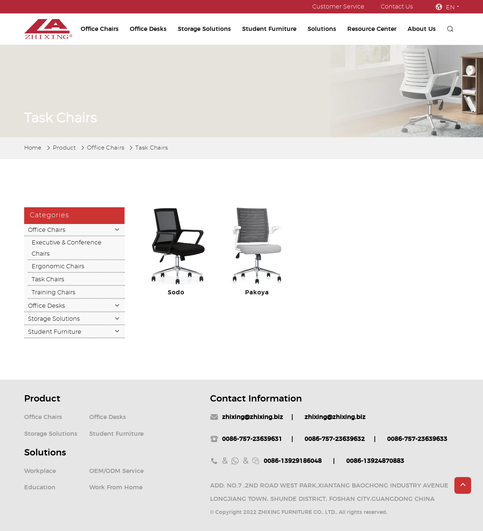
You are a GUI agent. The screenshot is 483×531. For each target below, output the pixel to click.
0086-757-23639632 (335, 439)
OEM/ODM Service (116, 471)
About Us (422, 29)
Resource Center (371, 29)
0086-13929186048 (293, 461)
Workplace (40, 471)
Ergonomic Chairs (58, 266)
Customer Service (338, 7)
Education (39, 487)
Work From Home (115, 487)
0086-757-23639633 (417, 439)
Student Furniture (269, 29)
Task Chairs (151, 148)
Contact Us (397, 7)
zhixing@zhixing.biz (252, 417)
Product (64, 148)
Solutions (321, 29)
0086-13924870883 (375, 461)
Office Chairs (100, 29)
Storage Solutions (204, 29)
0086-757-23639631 (252, 439)
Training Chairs (53, 292)
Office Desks (148, 29)
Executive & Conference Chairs (67, 248)
